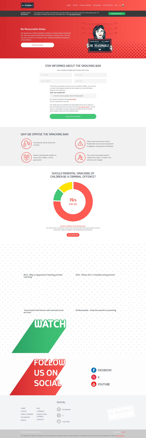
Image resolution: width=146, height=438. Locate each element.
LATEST (75, 5)
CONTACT (40, 419)
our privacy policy (75, 14)
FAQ (116, 5)
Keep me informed (73, 116)
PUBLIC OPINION (85, 5)
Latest (24, 411)
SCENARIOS (97, 5)
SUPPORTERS (108, 5)
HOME (69, 5)
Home (23, 408)
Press (23, 420)
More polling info (73, 235)
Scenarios (25, 417)
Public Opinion (27, 414)
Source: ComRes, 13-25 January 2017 (73, 226)
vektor (123, 432)
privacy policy (120, 435)
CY (121, 5)
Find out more (37, 45)
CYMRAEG (40, 411)
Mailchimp (73, 99)
